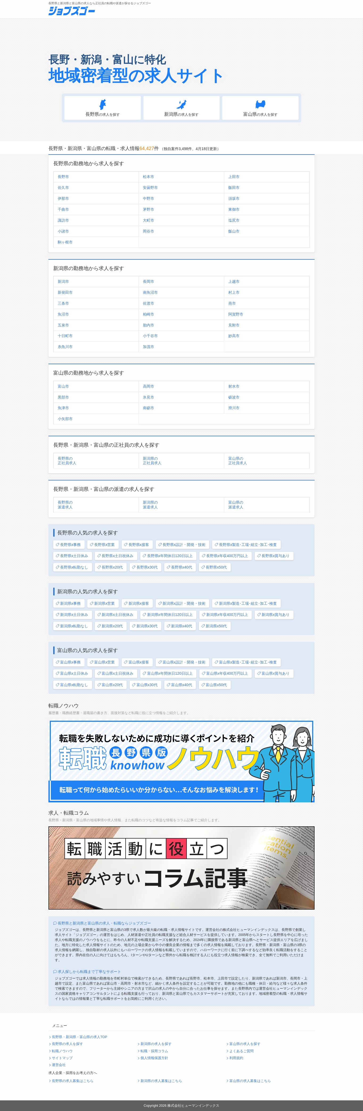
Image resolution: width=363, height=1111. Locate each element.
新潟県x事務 (68, 603)
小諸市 (63, 231)
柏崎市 (148, 314)
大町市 (148, 220)
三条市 (63, 303)
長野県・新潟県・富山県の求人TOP (79, 1037)
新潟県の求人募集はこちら (161, 1081)
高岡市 (148, 386)
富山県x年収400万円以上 (225, 673)
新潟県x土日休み (72, 614)
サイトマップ (62, 1058)
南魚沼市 (150, 292)
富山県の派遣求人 (235, 504)
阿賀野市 (235, 314)
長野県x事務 (68, 544)
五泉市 (63, 325)
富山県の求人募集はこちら (250, 1081)
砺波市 (234, 397)
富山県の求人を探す (245, 1044)
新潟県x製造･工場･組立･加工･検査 (245, 603)
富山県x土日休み (72, 673)
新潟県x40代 (179, 626)
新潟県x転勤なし (72, 626)
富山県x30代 (144, 684)
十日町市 (65, 336)
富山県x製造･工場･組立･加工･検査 (245, 662)
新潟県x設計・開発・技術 (181, 603)
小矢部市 (65, 419)
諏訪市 (63, 220)
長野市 (63, 177)
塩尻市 (234, 220)
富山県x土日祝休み (115, 673)
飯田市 (234, 187)
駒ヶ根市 (65, 242)
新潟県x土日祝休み (115, 614)
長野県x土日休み (72, 555)
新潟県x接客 (136, 603)
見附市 (234, 325)
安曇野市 (150, 187)
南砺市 (148, 408)
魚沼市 (63, 314)
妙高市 (234, 336)
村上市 (234, 292)
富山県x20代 (110, 684)
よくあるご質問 (241, 1051)
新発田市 (65, 292)
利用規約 (236, 1058)
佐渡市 (148, 303)
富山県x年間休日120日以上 (167, 673)
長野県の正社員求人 (67, 460)
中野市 (148, 198)
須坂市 (234, 198)
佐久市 (63, 187)
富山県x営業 (102, 662)
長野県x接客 (136, 544)
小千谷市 (150, 336)
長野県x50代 (214, 567)
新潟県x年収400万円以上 (225, 614)
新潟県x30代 (144, 626)
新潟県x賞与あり (273, 614)
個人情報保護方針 (154, 1058)
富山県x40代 (179, 684)
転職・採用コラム (154, 1051)
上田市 (234, 177)
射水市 (234, 386)
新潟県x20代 (110, 626)
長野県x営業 (102, 544)
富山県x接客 (136, 662)
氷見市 (148, 397)
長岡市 (148, 281)
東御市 (234, 209)
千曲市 (63, 209)
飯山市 (234, 231)
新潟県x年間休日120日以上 (167, 614)
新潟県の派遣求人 (150, 504)
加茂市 (148, 347)
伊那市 (63, 198)
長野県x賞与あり (273, 555)
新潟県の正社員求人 (152, 460)
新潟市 (63, 281)
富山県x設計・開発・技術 (181, 662)
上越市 (234, 281)
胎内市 (148, 325)
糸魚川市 (65, 347)
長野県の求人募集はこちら (72, 1081)
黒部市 (63, 397)
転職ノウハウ (62, 1051)
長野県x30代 (144, 567)
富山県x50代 (214, 684)
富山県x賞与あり (273, 673)
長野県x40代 (179, 567)
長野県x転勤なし (72, 567)
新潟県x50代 (214, 626)
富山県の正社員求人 (237, 460)
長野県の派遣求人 (65, 504)
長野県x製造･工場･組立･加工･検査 (245, 544)
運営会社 (59, 1065)
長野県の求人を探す (67, 1044)
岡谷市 (148, 231)
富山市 (63, 386)
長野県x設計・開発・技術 (181, 544)
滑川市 (234, 408)
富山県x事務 (68, 662)
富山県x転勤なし (72, 684)
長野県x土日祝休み (115, 555)
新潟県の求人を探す (156, 1044)
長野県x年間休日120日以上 (167, 555)
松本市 (148, 177)
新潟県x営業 (102, 603)
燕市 (232, 303)
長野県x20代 (110, 567)
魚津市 (63, 408)
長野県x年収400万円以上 (225, 555)
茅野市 (148, 209)
